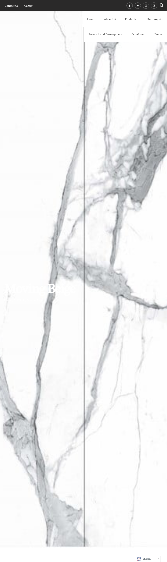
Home (91, 19)
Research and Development (105, 34)
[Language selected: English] (147, 559)
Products (130, 19)
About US (110, 19)
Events (158, 34)
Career (28, 5)
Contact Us (11, 5)
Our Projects (154, 19)
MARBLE (19, 300)
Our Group (138, 34)
